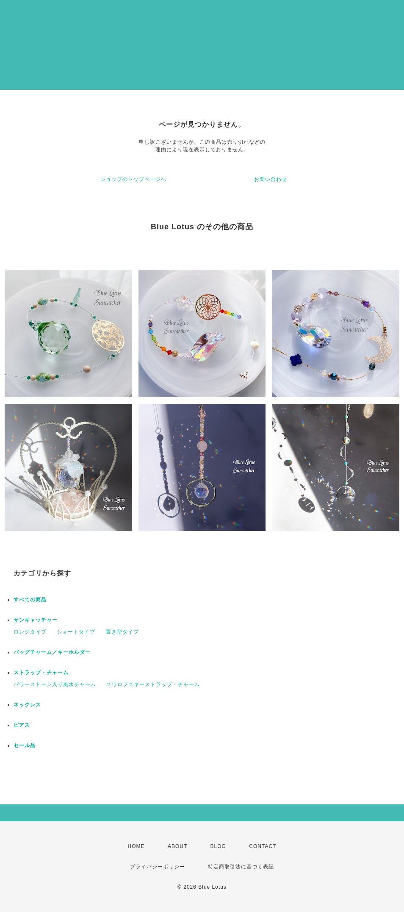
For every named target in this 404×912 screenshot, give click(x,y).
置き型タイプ (122, 632)
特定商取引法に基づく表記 (241, 867)
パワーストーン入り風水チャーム (55, 684)
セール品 (25, 745)
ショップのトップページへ (133, 179)
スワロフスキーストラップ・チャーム (153, 684)
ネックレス (27, 705)
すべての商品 (30, 600)
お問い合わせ (270, 179)
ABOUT (177, 846)
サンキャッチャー (36, 620)
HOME (136, 846)
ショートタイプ (76, 632)
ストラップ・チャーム (41, 673)
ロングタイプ (30, 632)
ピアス (22, 725)
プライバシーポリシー (157, 867)
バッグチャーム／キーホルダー (52, 652)
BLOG (218, 846)
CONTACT (262, 846)
